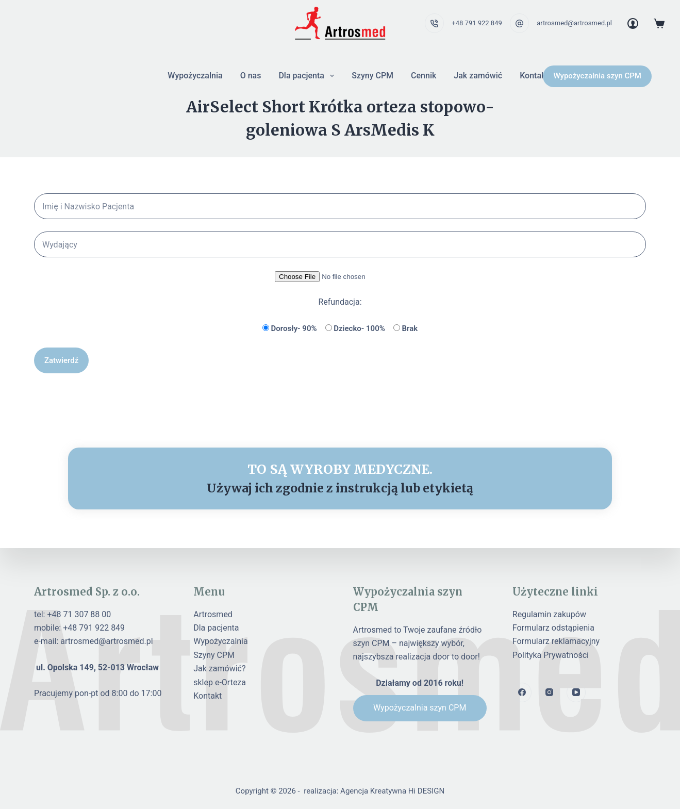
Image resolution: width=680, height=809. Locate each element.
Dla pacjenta (308, 76)
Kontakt (534, 75)
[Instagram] (549, 692)
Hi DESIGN (426, 791)
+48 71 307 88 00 (79, 614)
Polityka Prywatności (550, 655)
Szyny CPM (372, 75)
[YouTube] (576, 692)
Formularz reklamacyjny (556, 641)
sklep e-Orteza (219, 682)
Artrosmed (213, 614)
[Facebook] (522, 692)
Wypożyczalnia (195, 75)
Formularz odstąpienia (553, 628)
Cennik (423, 75)
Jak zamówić (478, 75)
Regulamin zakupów (549, 614)
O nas (250, 75)
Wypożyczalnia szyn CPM (597, 75)
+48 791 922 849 (477, 23)
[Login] (632, 23)
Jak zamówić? (219, 668)
